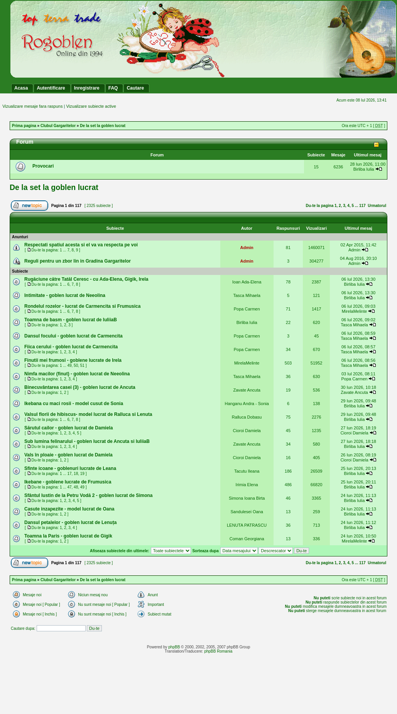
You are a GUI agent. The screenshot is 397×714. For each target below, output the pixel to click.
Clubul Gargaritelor (58, 126)
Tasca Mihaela (246, 295)
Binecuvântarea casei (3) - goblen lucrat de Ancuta (79, 387)
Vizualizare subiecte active (91, 106)
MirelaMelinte (354, 311)
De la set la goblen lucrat (102, 126)
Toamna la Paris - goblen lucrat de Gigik (68, 536)
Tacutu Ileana (246, 471)
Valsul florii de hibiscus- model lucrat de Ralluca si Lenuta (88, 414)
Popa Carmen (247, 309)
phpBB (174, 647)
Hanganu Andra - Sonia (247, 403)
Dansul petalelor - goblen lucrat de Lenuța (70, 522)
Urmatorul (377, 206)
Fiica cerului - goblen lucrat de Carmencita (71, 346)
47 (69, 487)
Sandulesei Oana (246, 511)
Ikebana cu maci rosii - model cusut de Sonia (73, 403)
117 (362, 206)
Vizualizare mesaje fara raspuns (32, 106)
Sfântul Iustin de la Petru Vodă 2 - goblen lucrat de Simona (88, 495)
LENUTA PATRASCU (247, 525)
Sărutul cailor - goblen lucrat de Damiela (68, 428)
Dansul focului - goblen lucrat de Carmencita (73, 336)
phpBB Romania (218, 651)
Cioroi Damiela (247, 430)
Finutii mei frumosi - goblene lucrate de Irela (73, 360)
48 (76, 487)
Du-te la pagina (320, 206)
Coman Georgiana (247, 538)
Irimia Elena (247, 484)
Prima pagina (24, 126)
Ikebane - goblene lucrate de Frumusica (67, 482)
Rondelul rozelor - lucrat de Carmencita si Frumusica (82, 306)
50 (76, 365)
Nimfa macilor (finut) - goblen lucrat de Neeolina (77, 374)
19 (82, 473)
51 (82, 365)
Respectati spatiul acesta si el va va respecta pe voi (81, 245)
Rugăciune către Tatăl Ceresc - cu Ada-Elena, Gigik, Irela (86, 279)
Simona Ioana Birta (247, 498)
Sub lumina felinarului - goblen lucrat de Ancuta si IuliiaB (87, 441)
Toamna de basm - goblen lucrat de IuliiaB (70, 319)
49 (69, 365)
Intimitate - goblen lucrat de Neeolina (64, 295)
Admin (246, 247)
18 (76, 473)
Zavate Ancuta (246, 390)
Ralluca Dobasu (247, 417)
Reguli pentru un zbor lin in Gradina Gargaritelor (77, 261)
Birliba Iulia (363, 169)
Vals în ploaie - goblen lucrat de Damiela (68, 455)
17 (69, 473)
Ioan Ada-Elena (246, 282)
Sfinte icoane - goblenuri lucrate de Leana (70, 468)
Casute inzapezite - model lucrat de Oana (69, 509)
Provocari (43, 166)
